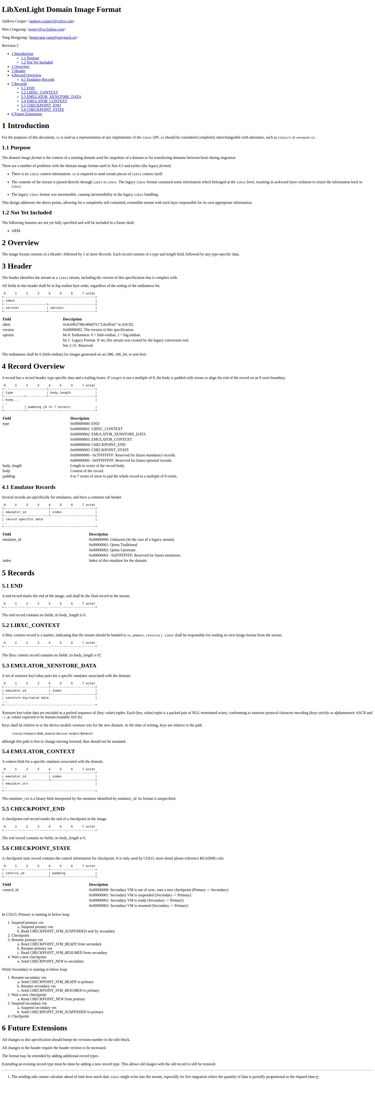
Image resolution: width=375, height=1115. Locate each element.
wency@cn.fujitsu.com (46, 29)
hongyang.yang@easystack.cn (53, 37)
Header (18, 71)
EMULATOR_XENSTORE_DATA (51, 97)
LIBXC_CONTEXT (39, 92)
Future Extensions (26, 114)
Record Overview (26, 75)
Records (19, 84)
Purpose (30, 58)
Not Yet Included (37, 62)
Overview (20, 67)
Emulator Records (38, 79)
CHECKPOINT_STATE (42, 110)
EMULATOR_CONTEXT (44, 101)
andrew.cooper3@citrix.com (51, 21)
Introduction (22, 54)
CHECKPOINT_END (41, 105)
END (28, 88)
